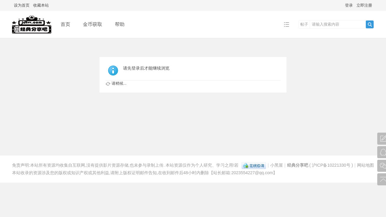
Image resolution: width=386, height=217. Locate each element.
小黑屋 (276, 165)
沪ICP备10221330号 (331, 165)
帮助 (120, 24)
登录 (349, 5)
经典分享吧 (297, 165)
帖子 (304, 24)
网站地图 (365, 165)
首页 (65, 24)
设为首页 (22, 5)
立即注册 (364, 5)
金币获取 (92, 24)
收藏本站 (41, 5)
